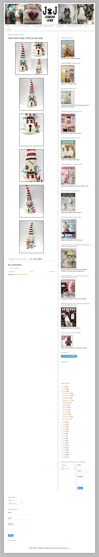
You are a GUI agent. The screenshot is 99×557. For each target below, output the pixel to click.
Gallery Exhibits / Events (74, 26)
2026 (64, 386)
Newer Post (11, 271)
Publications (60, 26)
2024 (64, 391)
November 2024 (66, 395)
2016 (64, 438)
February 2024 (66, 416)
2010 (64, 452)
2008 (64, 457)
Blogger (68, 548)
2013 (64, 445)
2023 (64, 422)
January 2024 (66, 419)
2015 (64, 440)
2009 (64, 454)
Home (8, 26)
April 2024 (65, 412)
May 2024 (65, 409)
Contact (8, 29)
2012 (64, 447)
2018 (64, 433)
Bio (86, 26)
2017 (64, 436)
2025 (64, 389)
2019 (64, 431)
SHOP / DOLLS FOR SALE (21, 26)
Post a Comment (14, 268)
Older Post (51, 271)
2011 (64, 450)
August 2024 (66, 402)
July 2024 (65, 405)
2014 (64, 443)
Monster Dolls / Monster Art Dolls (43, 26)
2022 (64, 424)
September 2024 (67, 400)
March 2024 (65, 414)
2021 (64, 426)
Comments (65, 468)
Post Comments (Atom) (21, 274)
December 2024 (66, 393)
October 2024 (66, 398)
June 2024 (65, 407)
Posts (64, 465)
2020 (64, 429)
